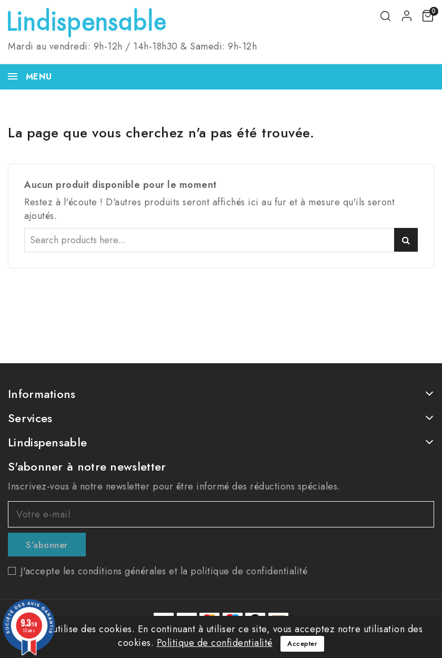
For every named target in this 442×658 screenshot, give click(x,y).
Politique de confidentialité (215, 643)
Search (406, 240)
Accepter (302, 644)
